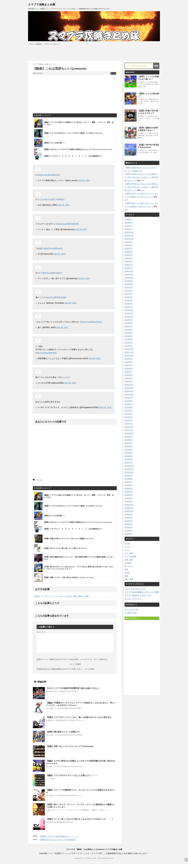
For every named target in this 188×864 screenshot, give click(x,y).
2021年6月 (129, 407)
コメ (113, 73)
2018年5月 (129, 527)
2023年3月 (129, 339)
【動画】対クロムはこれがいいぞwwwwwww (57, 840)
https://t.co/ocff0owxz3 (53, 248)
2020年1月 (129, 462)
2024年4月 (129, 297)
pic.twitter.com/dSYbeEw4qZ (47, 175)
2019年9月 (129, 475)
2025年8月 (129, 245)
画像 (126, 576)
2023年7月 (129, 326)
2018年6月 (129, 524)
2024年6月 (129, 291)
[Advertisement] (75, 94)
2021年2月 (129, 420)
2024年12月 (129, 271)
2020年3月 (129, 456)
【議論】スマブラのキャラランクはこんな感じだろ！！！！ (72, 775)
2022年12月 (129, 349)
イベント (128, 547)
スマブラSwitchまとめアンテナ (138, 595)
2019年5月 (129, 488)
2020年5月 (129, 449)
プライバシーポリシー (52, 44)
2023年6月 (129, 330)
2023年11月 (129, 313)
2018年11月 (129, 508)
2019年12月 (129, 466)
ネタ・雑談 (129, 553)
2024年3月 (129, 300)
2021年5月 (129, 411)
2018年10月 (129, 511)
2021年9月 (129, 398)
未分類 (127, 573)
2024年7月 (129, 287)
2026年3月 (129, 223)
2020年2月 (129, 459)
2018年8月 (129, 518)
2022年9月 (129, 359)
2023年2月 (129, 342)
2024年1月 (129, 307)
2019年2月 (129, 498)
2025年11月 (129, 235)
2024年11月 (129, 274)
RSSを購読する (133, 618)
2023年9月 (129, 320)
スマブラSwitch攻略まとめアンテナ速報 (142, 592)
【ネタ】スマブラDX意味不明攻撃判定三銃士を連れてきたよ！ (73, 688)
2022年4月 (129, 375)
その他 (127, 543)
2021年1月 (129, 424)
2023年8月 (129, 323)
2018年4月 (129, 531)
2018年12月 (129, 505)
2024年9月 (129, 281)
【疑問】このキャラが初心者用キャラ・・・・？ (59, 836)
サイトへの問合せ (35, 44)
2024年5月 (129, 294)
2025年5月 (129, 255)
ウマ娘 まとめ (131, 613)
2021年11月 (129, 391)
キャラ (39, 480)
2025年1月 (129, 268)
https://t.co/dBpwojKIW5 (91, 322)
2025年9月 (129, 242)
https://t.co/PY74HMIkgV (54, 199)
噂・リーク (129, 566)
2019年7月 (129, 482)
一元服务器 (135, 171)
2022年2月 (129, 381)
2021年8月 (129, 401)
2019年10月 (129, 472)
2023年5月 (129, 333)
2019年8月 (129, 479)
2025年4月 (129, 258)
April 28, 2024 (84, 180)
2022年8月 (129, 362)
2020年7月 (129, 443)
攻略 (126, 569)
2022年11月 (129, 352)
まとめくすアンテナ (133, 598)
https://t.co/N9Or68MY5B (68, 224)
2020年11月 (129, 430)
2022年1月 (129, 385)
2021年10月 (129, 394)
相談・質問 (129, 579)
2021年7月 (129, 404)
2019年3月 (129, 495)
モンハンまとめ (131, 609)
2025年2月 (129, 265)
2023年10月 (129, 317)
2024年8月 (129, 284)
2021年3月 (129, 417)
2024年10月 (129, 278)
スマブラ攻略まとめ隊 (41, 4)
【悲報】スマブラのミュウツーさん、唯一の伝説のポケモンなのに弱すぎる (78, 717)
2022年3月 (129, 378)
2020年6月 (129, 446)
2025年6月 (129, 252)
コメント (41, 632)
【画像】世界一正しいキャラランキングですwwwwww (69, 746)
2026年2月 (129, 226)
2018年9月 (129, 514)
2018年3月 (129, 534)
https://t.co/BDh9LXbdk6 (55, 297)
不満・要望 (129, 560)
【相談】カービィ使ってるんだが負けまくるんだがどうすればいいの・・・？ (79, 819)
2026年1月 (129, 229)
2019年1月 (129, 501)
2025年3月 (129, 261)
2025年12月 (129, 232)
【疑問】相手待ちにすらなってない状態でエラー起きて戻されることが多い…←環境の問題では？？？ (141, 177)
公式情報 (128, 563)
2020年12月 (129, 427)
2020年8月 (129, 440)
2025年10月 (129, 239)
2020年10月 (129, 433)
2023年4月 (129, 336)
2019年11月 (129, 469)
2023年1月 (129, 346)
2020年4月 (129, 453)
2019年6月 (129, 485)
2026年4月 (129, 219)
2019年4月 (129, 492)
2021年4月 (129, 414)
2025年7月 (129, 248)
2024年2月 (129, 304)
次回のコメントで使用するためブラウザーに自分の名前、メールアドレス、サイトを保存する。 (73, 659)
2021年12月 (129, 388)
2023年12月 (129, 310)
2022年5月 (129, 372)
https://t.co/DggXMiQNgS (46, 353)
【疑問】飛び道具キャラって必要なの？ (63, 732)
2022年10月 (129, 355)
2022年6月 (129, 368)
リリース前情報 (130, 556)
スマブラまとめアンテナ (135, 589)
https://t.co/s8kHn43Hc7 (52, 273)
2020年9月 (129, 437)
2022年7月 (129, 365)
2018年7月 (129, 521)
